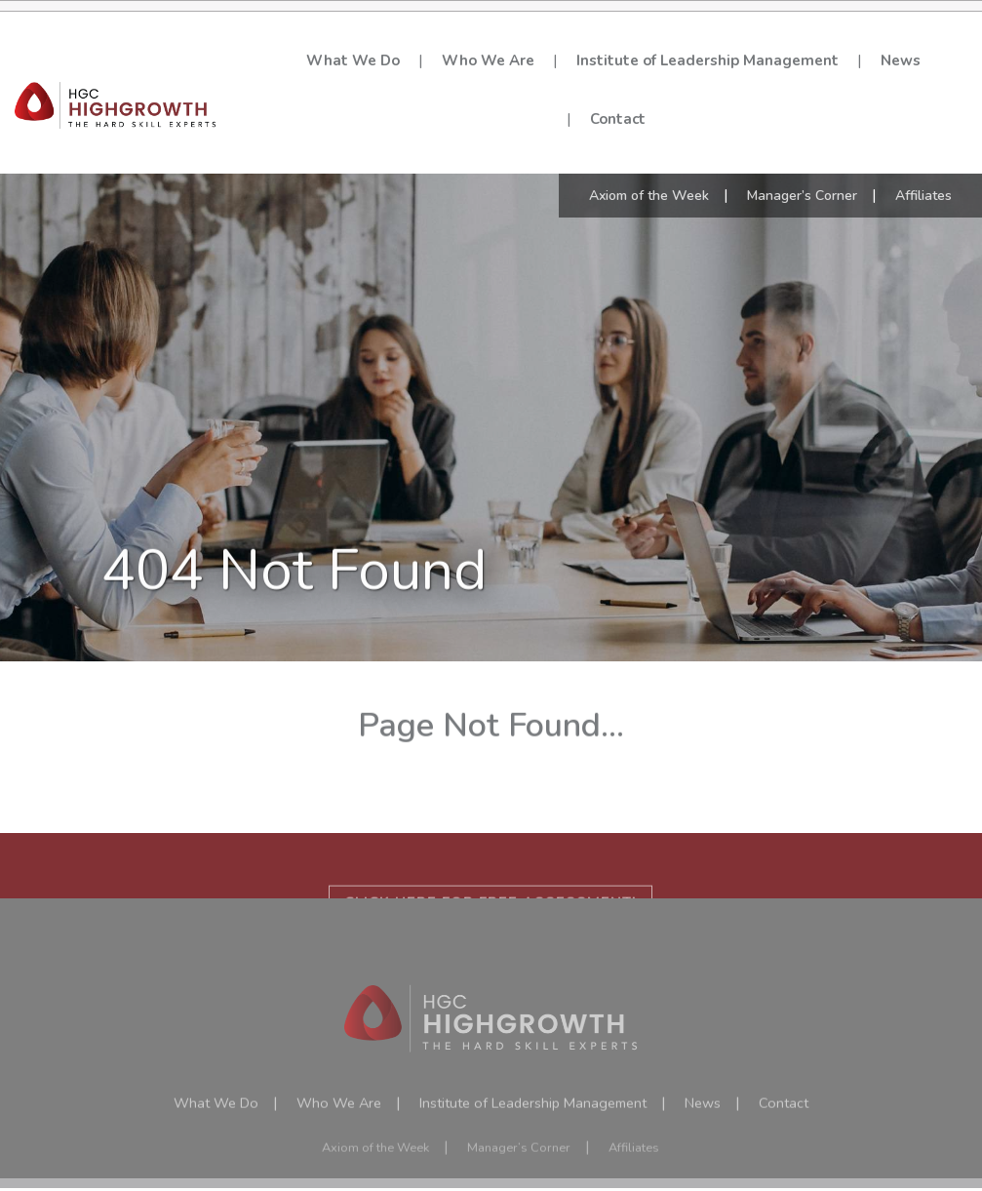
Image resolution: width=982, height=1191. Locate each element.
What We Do (353, 60)
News (901, 60)
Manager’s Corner (802, 170)
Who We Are (488, 60)
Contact (618, 119)
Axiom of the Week (649, 170)
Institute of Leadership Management (707, 60)
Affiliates (923, 170)
